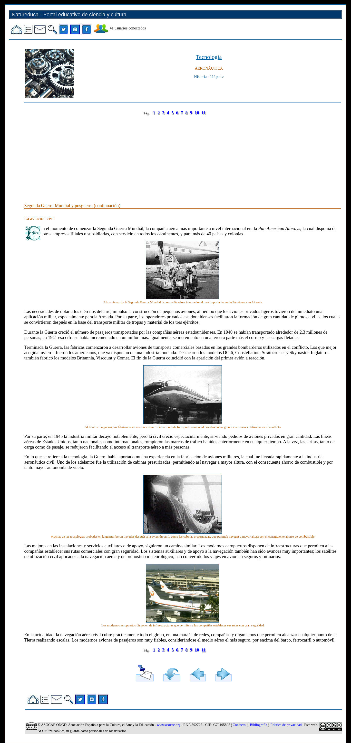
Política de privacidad (286, 725)
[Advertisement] (170, 154)
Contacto (239, 725)
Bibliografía (258, 725)
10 (197, 112)
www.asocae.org (168, 725)
